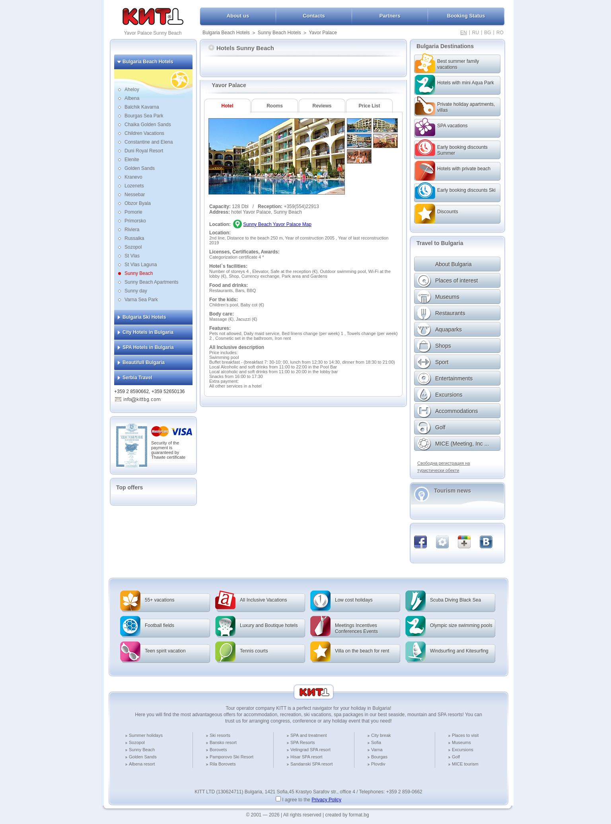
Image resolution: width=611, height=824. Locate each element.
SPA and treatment (308, 735)
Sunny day (136, 291)
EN (463, 32)
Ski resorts (220, 735)
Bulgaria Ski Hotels (144, 317)
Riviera (132, 229)
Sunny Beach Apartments (151, 282)
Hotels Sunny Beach (241, 48)
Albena (132, 98)
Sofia (376, 742)
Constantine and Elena (149, 142)
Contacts (314, 16)
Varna (377, 749)
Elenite (132, 159)
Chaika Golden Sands (148, 124)
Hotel (228, 106)
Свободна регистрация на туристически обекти (443, 467)
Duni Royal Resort (144, 151)
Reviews (321, 106)
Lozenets (134, 186)
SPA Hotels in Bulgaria (148, 347)
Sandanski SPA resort (311, 764)
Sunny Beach (139, 273)
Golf (456, 756)
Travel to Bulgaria (439, 243)
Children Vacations (144, 133)
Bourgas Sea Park (144, 116)
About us (238, 16)
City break (381, 735)
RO (500, 32)
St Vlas (132, 256)
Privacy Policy (326, 800)
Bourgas (379, 756)
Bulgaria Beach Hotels (226, 32)
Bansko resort (223, 742)
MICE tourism (465, 764)
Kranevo (133, 177)
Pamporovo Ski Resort (231, 756)
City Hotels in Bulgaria (148, 332)
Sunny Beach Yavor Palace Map (277, 224)
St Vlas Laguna (141, 264)
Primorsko (135, 221)
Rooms (275, 106)
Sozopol (133, 247)
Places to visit (465, 735)
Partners (390, 16)
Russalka (134, 238)
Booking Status (466, 16)
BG (487, 32)
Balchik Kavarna (142, 107)
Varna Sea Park (141, 299)
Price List (369, 106)
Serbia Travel (137, 377)
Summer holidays (146, 735)
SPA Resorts (302, 742)
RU (475, 32)
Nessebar (135, 194)
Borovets (218, 749)
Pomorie (133, 212)
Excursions (462, 749)
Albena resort (142, 764)
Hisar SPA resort (306, 756)
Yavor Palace (323, 32)
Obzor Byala (138, 203)
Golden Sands (140, 168)
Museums (461, 742)
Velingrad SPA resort (310, 749)
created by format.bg (347, 815)
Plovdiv (378, 764)
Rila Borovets (222, 764)
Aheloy (132, 89)
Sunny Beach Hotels (279, 32)
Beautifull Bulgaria (144, 362)
